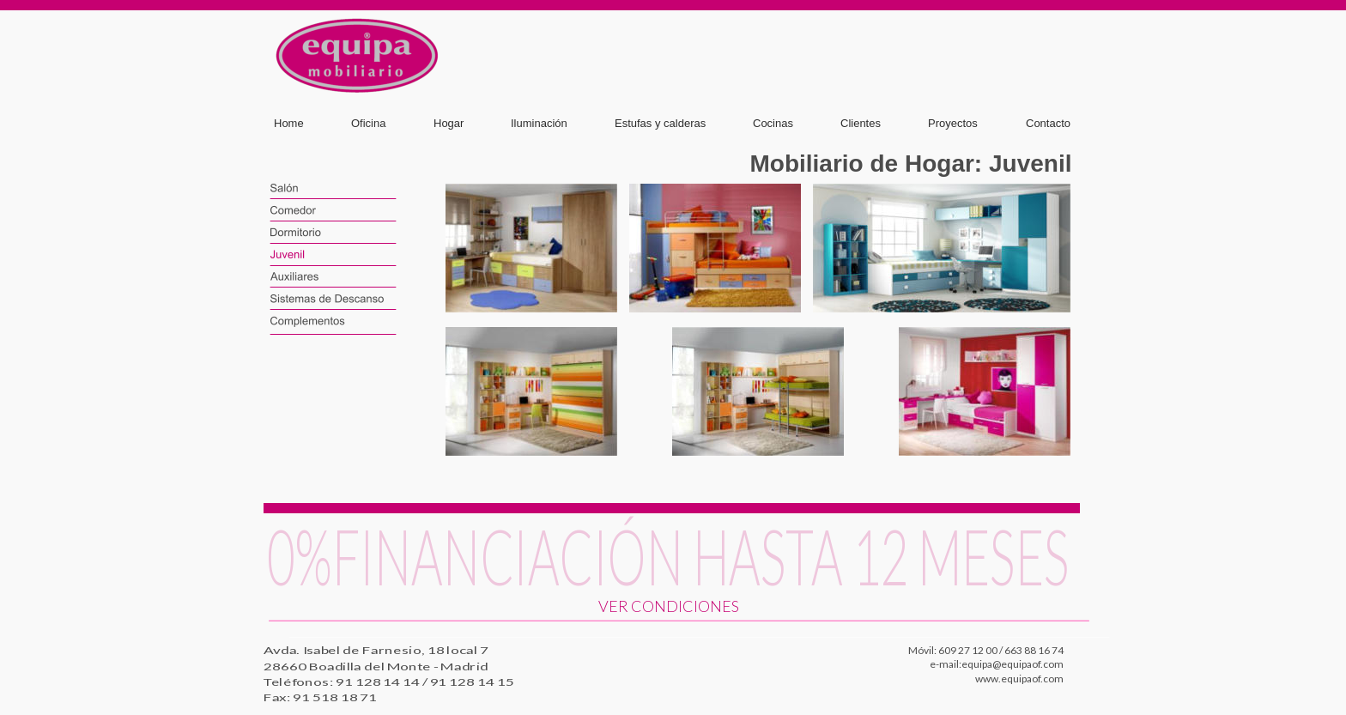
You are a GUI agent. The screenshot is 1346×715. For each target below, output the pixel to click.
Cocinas (773, 123)
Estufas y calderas (660, 123)
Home (289, 123)
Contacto (1048, 123)
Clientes (860, 123)
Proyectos (953, 123)
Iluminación (539, 123)
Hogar (449, 123)
